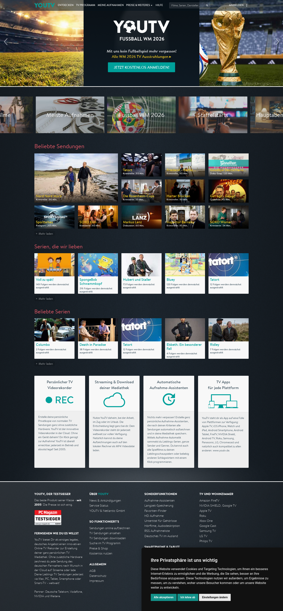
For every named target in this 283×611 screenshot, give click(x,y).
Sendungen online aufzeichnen (109, 528)
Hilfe (159, 5)
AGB (92, 571)
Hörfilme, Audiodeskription (162, 526)
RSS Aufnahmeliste (157, 531)
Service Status (98, 506)
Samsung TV (207, 531)
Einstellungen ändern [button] (215, 597)
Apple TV (205, 511)
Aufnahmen (111, 5)
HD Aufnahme (154, 516)
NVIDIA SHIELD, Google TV (217, 506)
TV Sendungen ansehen (105, 533)
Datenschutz (97, 576)
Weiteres (138, 5)
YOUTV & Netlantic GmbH (107, 511)
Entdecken (66, 5)
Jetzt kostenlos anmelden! (141, 67)
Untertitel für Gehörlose (160, 521)
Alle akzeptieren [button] (164, 597)
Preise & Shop (98, 548)
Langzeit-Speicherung (158, 506)
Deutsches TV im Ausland (161, 536)
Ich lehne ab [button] (187, 597)
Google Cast (207, 526)
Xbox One (206, 521)
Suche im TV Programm (104, 543)
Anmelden (236, 5)
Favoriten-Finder (155, 511)
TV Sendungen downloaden (107, 538)
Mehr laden (46, 233)
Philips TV (205, 541)
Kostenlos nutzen (100, 553)
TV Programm (85, 5)
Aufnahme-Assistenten (159, 500)
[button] (247, 5)
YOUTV (44, 5)
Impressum (96, 581)
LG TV (203, 536)
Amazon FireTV (209, 500)
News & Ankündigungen (105, 500)
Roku (202, 516)
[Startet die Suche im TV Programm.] (189, 5)
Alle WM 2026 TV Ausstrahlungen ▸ (141, 56)
